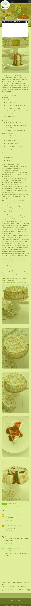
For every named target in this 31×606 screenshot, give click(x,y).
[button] (12, 2)
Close (26, 22)
